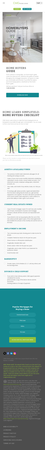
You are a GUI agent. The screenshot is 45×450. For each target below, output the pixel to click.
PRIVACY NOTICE (9, 433)
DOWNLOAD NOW (22, 95)
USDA (22, 326)
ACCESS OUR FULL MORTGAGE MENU (22, 340)
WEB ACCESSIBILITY (10, 427)
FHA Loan (23, 320)
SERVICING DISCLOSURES (12, 440)
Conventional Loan (22, 315)
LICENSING (7, 430)
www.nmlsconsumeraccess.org (12, 384)
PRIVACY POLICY (9, 437)
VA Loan (22, 332)
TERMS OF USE (8, 443)
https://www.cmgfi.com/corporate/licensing (16, 418)
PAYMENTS (17, 9)
